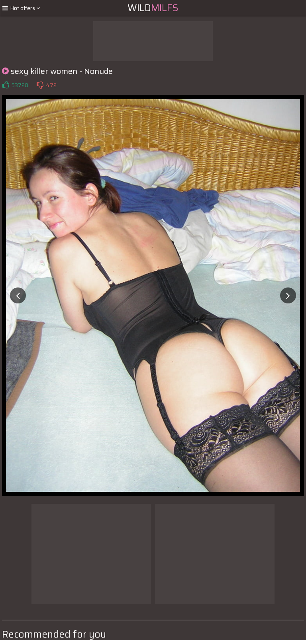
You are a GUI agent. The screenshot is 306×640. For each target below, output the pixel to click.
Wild (153, 8)
